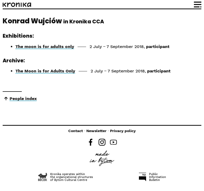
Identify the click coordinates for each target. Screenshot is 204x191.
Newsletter (96, 131)
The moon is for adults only (44, 46)
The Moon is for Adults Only (45, 70)
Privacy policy (123, 131)
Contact (75, 131)
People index (23, 98)
